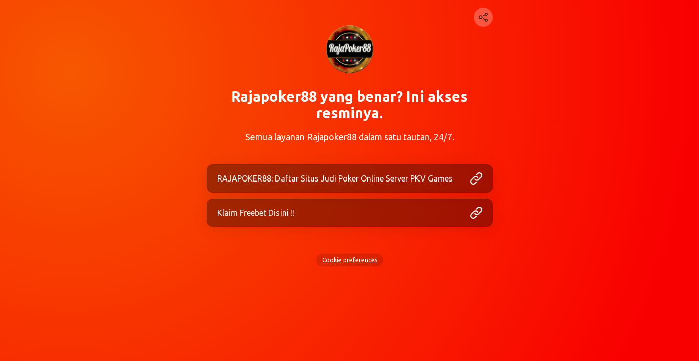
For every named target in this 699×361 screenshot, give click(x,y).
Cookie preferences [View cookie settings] (349, 260)
